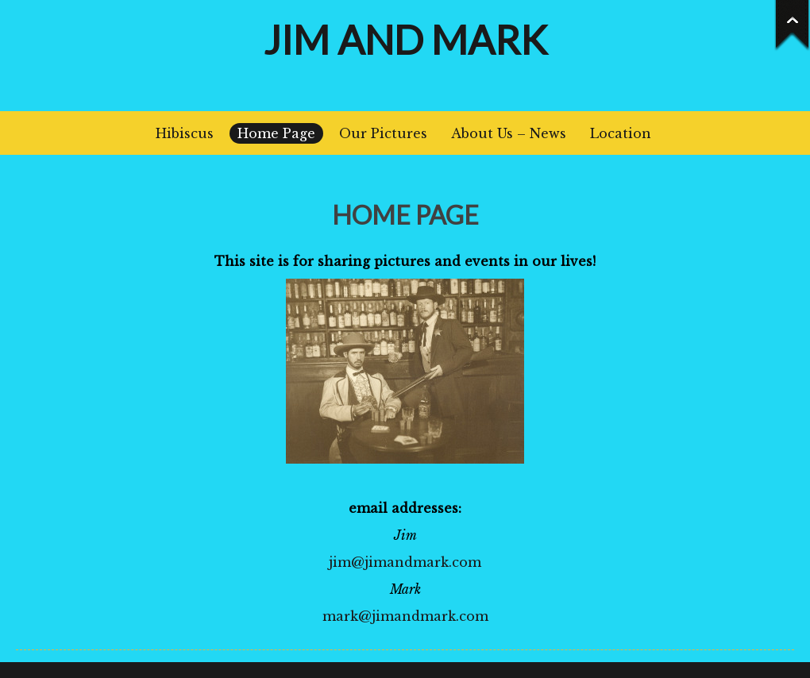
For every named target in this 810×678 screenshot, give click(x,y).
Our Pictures (383, 133)
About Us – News (508, 133)
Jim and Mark (405, 40)
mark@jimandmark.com (405, 616)
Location (620, 133)
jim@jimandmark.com (405, 562)
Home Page (276, 133)
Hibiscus (185, 133)
